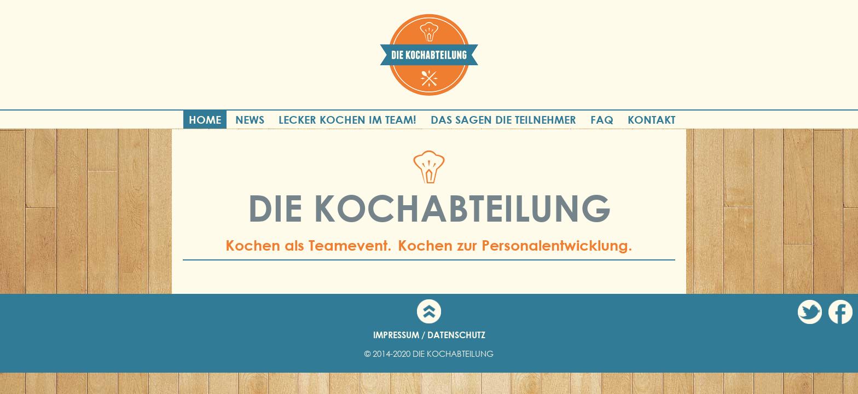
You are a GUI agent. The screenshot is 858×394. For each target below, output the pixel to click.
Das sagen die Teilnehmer (503, 119)
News (249, 119)
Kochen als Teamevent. (308, 245)
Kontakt (651, 119)
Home (205, 119)
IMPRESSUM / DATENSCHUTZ (429, 334)
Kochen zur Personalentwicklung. (515, 245)
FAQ (601, 119)
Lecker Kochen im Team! (347, 119)
